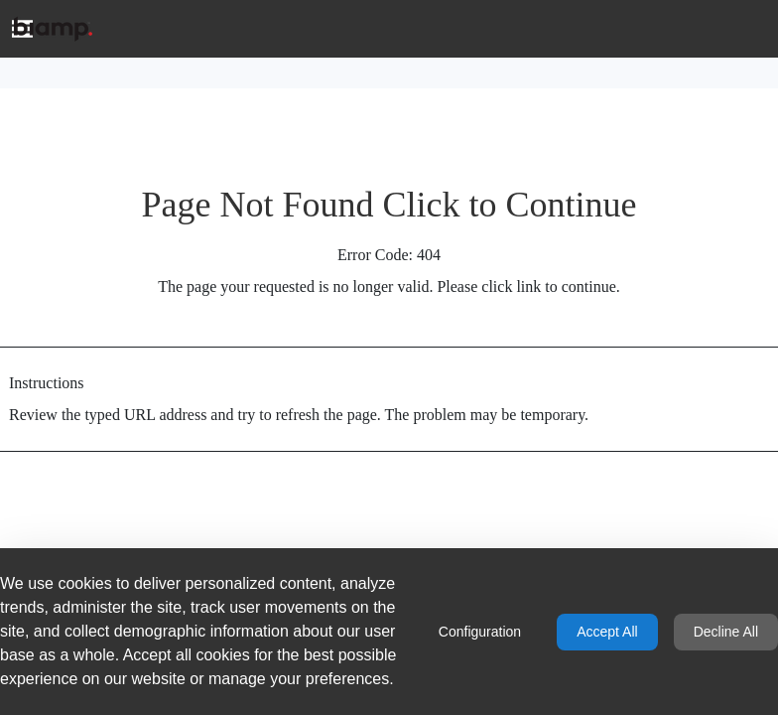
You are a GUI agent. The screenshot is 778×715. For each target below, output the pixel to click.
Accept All (607, 632)
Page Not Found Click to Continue (389, 204)
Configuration (480, 632)
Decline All (726, 632)
